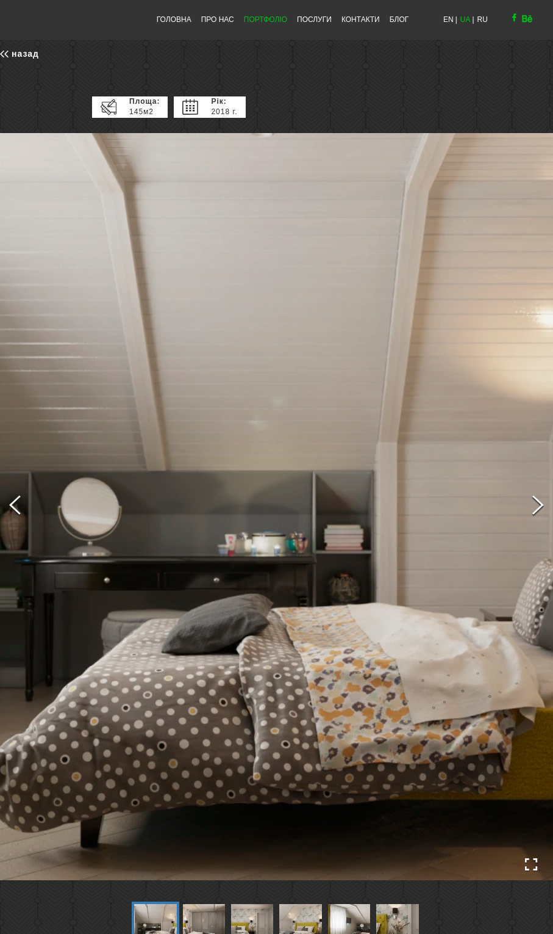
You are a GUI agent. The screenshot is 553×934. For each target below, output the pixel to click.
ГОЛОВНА (174, 19)
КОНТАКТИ (360, 19)
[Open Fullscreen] (531, 864)
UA (465, 19)
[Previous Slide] (15, 506)
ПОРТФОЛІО (265, 19)
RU (482, 19)
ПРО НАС (217, 19)
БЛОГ (399, 19)
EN (448, 19)
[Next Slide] (538, 506)
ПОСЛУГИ (314, 19)
